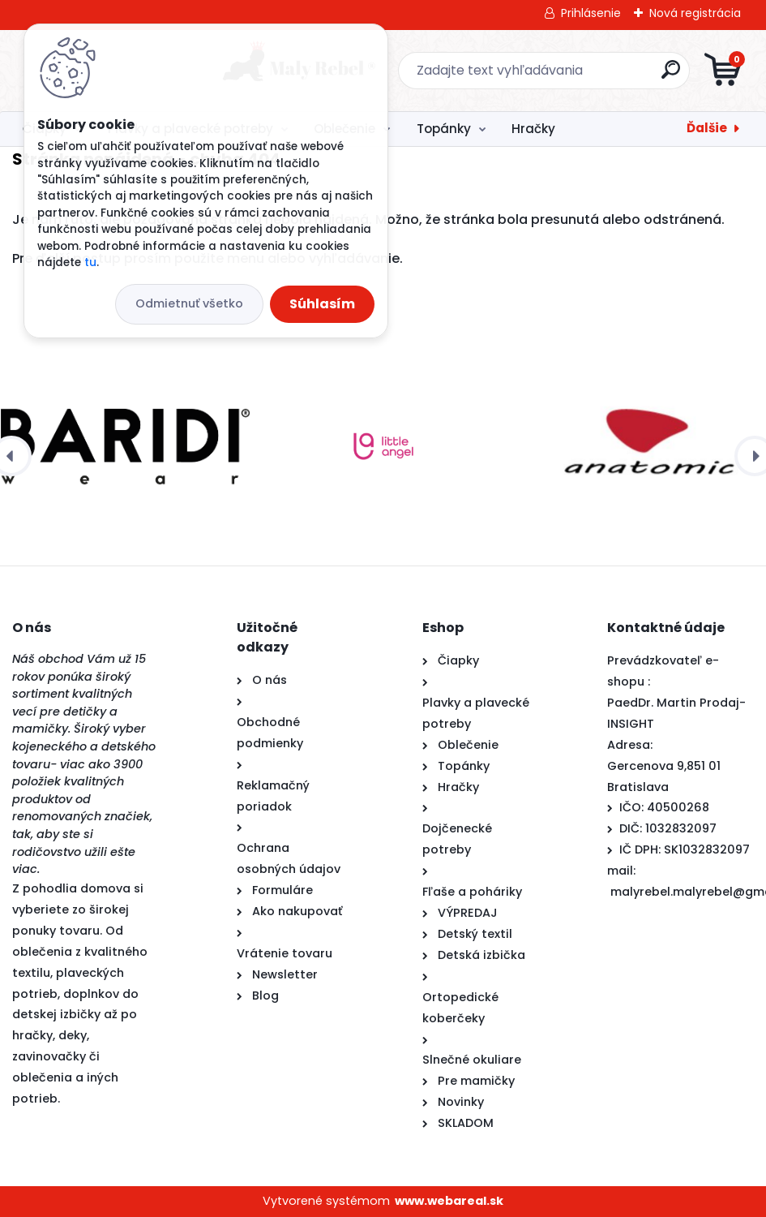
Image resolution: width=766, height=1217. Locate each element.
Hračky (533, 128)
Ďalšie (707, 127)
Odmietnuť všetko (189, 303)
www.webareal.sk (449, 1201)
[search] (577, 76)
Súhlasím (322, 304)
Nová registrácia (695, 13)
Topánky (444, 128)
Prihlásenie (591, 13)
